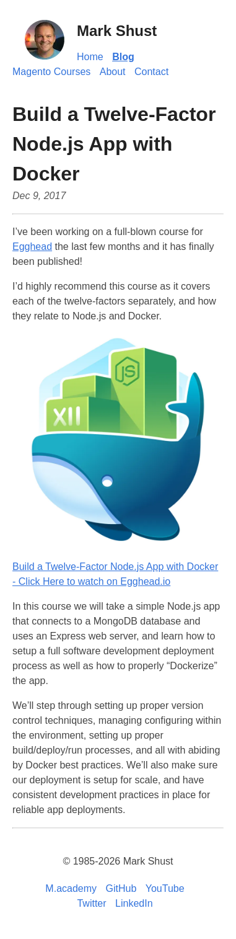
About (113, 71)
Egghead (32, 246)
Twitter (91, 903)
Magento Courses (51, 71)
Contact (151, 71)
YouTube (165, 888)
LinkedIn (134, 903)
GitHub (121, 888)
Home (90, 56)
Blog (123, 56)
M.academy (71, 888)
